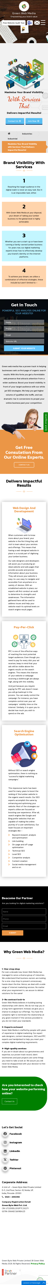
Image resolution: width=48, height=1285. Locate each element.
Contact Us (14, 121)
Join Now (34, 121)
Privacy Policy (38, 1263)
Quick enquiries (46, 422)
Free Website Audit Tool (13, 22)
